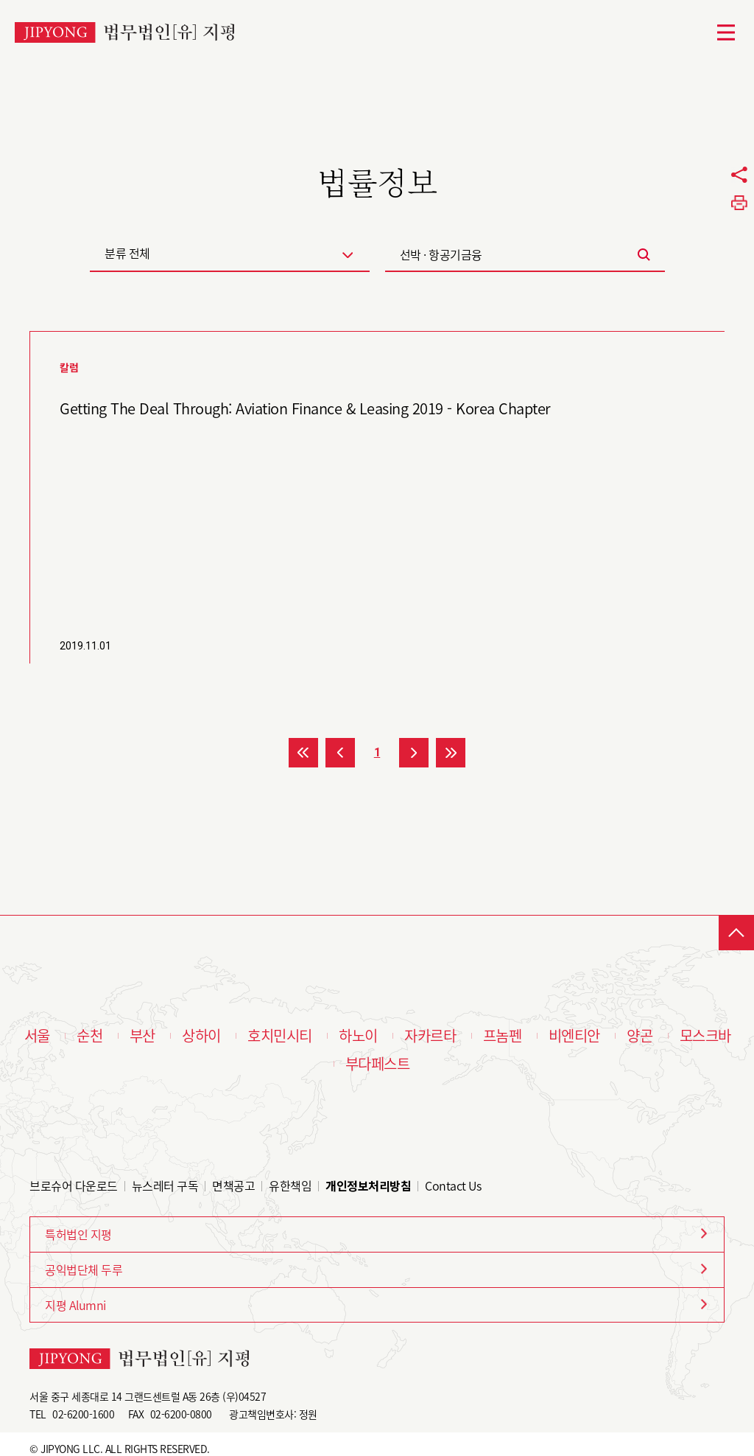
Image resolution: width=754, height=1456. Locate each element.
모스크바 (705, 1035)
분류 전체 (127, 253)
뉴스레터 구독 (165, 1185)
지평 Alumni (75, 1305)
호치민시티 (279, 1035)
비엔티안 (574, 1035)
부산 (142, 1035)
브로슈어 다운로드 (73, 1185)
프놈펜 (502, 1035)
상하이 (201, 1035)
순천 (89, 1035)
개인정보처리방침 (368, 1185)
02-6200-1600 (83, 1414)
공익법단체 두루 (83, 1269)
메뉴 (726, 32)
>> (450, 752)
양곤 (639, 1035)
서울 (37, 1035)
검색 (644, 255)
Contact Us (453, 1185)
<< (303, 752)
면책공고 (233, 1185)
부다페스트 (377, 1063)
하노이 (358, 1035)
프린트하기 (739, 202)
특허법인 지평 (78, 1234)
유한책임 (290, 1185)
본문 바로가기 (0, 0)
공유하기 (739, 174)
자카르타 (430, 1035)
